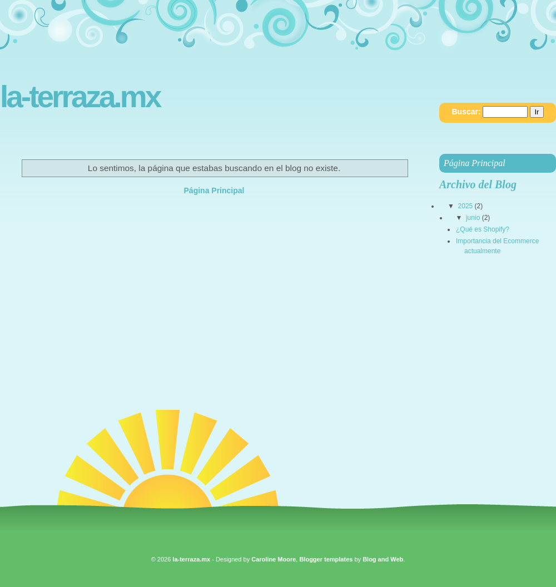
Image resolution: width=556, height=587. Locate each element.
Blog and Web (383, 559)
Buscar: (465, 111)
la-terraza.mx (80, 97)
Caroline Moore (273, 559)
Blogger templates (326, 559)
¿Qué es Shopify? (482, 229)
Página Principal (214, 190)
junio (473, 218)
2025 (465, 206)
